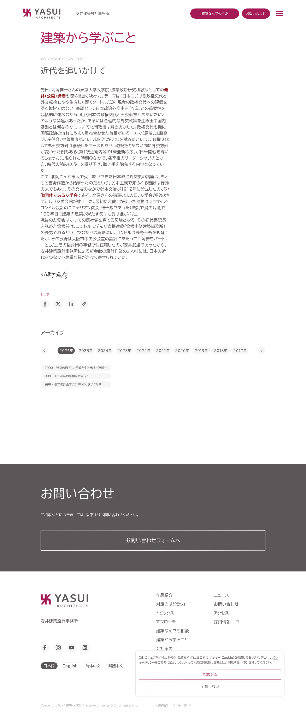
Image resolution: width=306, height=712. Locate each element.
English (70, 666)
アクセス (221, 613)
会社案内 (164, 648)
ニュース (221, 595)
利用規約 (162, 705)
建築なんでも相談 (172, 631)
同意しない (252, 694)
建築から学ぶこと (172, 639)
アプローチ (166, 622)
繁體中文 (115, 666)
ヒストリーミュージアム (176, 657)
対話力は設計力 (170, 604)
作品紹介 (164, 595)
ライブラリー (167, 666)
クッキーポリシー (183, 705)
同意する (252, 681)
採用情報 (222, 622)
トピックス (165, 613)
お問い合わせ (256, 13)
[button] (44, 350)
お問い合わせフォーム (152, 540)
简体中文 (93, 666)
